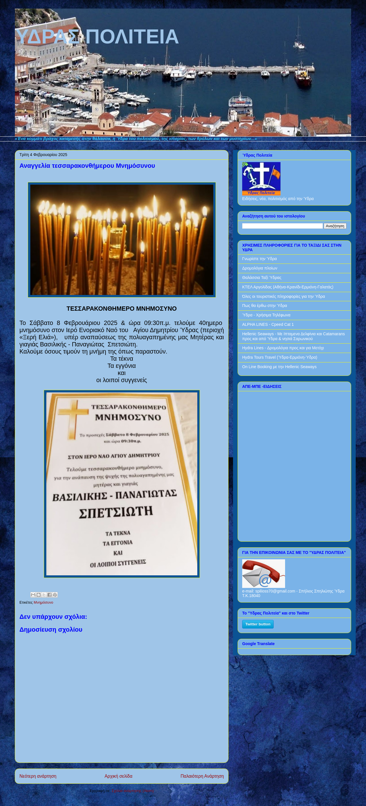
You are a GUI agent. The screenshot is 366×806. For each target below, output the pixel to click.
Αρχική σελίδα (118, 776)
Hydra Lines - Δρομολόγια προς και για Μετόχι (283, 348)
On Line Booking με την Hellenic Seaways (279, 366)
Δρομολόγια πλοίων (259, 268)
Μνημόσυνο (43, 602)
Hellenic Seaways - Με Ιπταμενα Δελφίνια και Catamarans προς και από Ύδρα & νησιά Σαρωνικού (293, 336)
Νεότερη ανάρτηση (37, 776)
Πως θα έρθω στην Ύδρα (264, 305)
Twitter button (257, 624)
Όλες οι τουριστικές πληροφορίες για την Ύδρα (283, 296)
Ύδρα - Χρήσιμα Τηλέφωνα (266, 315)
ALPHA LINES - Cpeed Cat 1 (268, 324)
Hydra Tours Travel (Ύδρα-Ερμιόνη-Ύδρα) (279, 357)
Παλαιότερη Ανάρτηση (202, 776)
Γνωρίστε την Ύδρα (259, 258)
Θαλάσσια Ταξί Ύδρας (261, 277)
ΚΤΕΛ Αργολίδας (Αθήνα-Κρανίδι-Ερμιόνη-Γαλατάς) (287, 287)
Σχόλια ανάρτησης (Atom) (133, 791)
